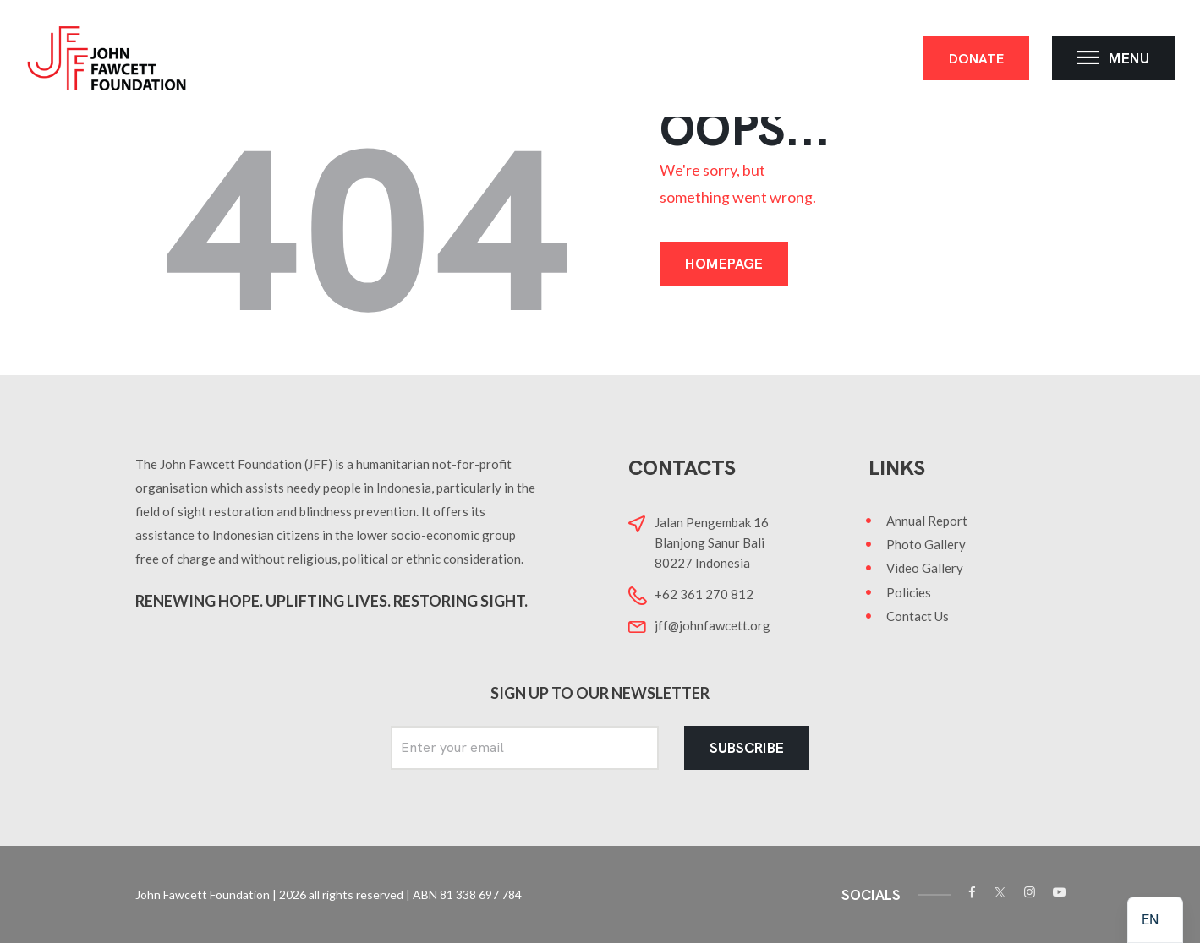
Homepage (724, 263)
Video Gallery (924, 567)
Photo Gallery (926, 544)
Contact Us (917, 616)
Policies (908, 592)
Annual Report (926, 520)
